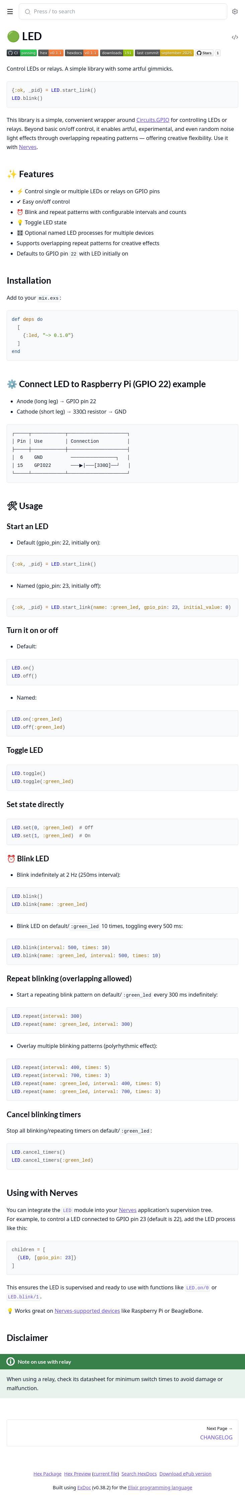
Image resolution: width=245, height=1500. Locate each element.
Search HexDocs (139, 1474)
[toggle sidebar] (9, 10)
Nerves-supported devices (87, 1310)
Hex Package (47, 1474)
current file (105, 1474)
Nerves (28, 147)
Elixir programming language (160, 1487)
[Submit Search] (27, 12)
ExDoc (84, 1487)
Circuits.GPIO (153, 120)
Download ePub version (185, 1474)
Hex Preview (77, 1474)
